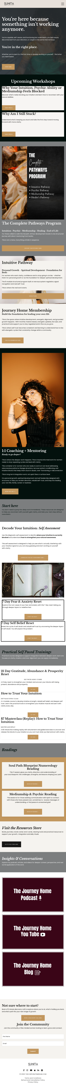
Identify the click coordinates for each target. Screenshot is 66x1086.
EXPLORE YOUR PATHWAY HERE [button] (33, 248)
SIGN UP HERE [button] (33, 296)
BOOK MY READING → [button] (33, 784)
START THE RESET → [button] (33, 617)
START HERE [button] (8, 67)
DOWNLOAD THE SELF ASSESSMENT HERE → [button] (33, 557)
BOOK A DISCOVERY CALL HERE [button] (33, 1018)
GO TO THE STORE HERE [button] (11, 844)
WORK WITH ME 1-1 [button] (10, 491)
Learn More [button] (8, 108)
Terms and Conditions (33, 1078)
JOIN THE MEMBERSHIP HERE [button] (13, 340)
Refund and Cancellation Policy (33, 1080)
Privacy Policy (33, 1082)
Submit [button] (33, 1051)
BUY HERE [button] (33, 689)
